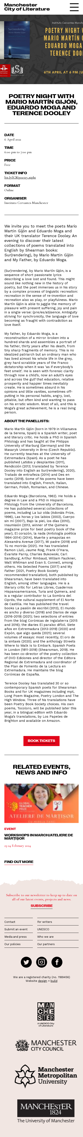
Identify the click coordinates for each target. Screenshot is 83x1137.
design (42, 981)
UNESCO (43, 929)
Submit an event (16, 929)
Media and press (15, 936)
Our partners (46, 944)
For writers (44, 921)
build (54, 981)
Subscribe (42, 906)
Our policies (12, 944)
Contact (9, 921)
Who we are (45, 936)
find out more (18, 862)
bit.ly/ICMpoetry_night (20, 177)
